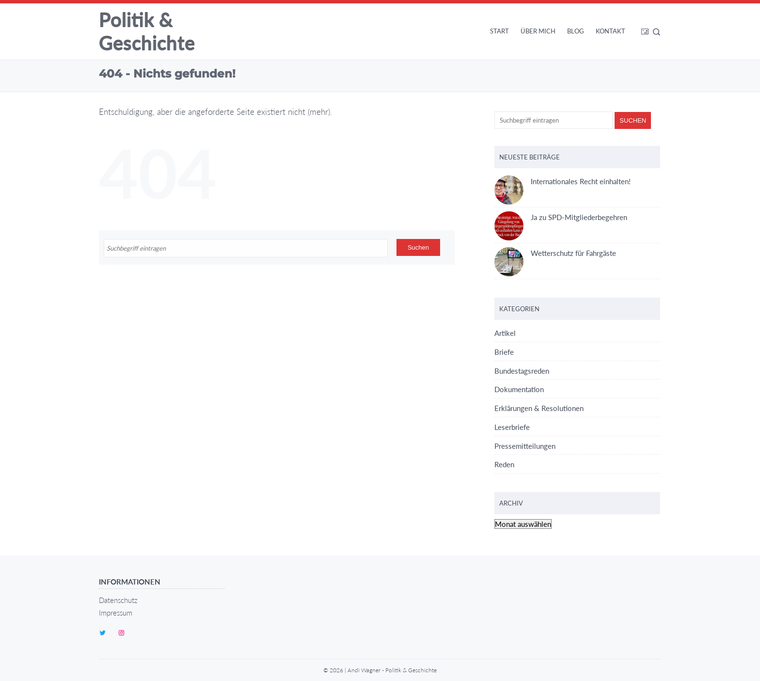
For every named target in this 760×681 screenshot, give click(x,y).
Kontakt (610, 31)
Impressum (115, 612)
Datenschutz (118, 600)
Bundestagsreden (521, 370)
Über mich (538, 31)
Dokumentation (519, 389)
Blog (575, 31)
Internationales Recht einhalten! (562, 181)
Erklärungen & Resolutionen (539, 408)
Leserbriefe (512, 427)
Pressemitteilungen (524, 446)
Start (499, 31)
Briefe (504, 352)
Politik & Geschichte (147, 31)
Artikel (505, 333)
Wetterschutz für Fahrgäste (555, 253)
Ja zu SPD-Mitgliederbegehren (560, 217)
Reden (504, 464)
